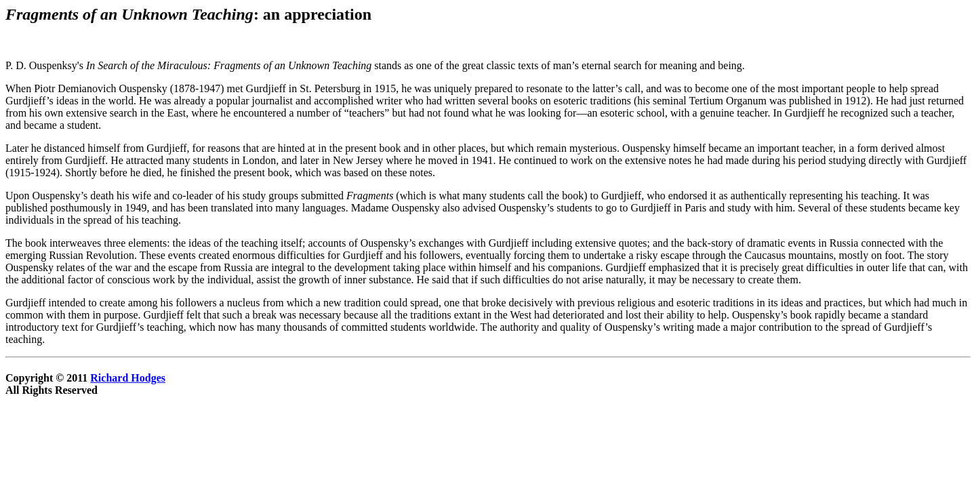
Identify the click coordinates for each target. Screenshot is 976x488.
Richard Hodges (127, 378)
